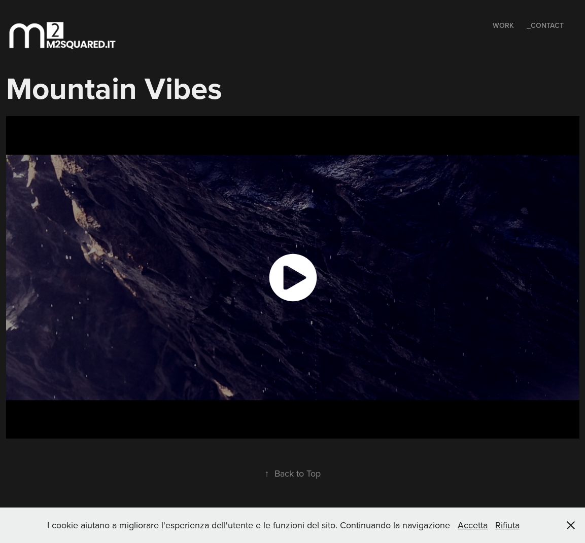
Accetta (473, 525)
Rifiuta (507, 525)
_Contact (545, 25)
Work (503, 25)
